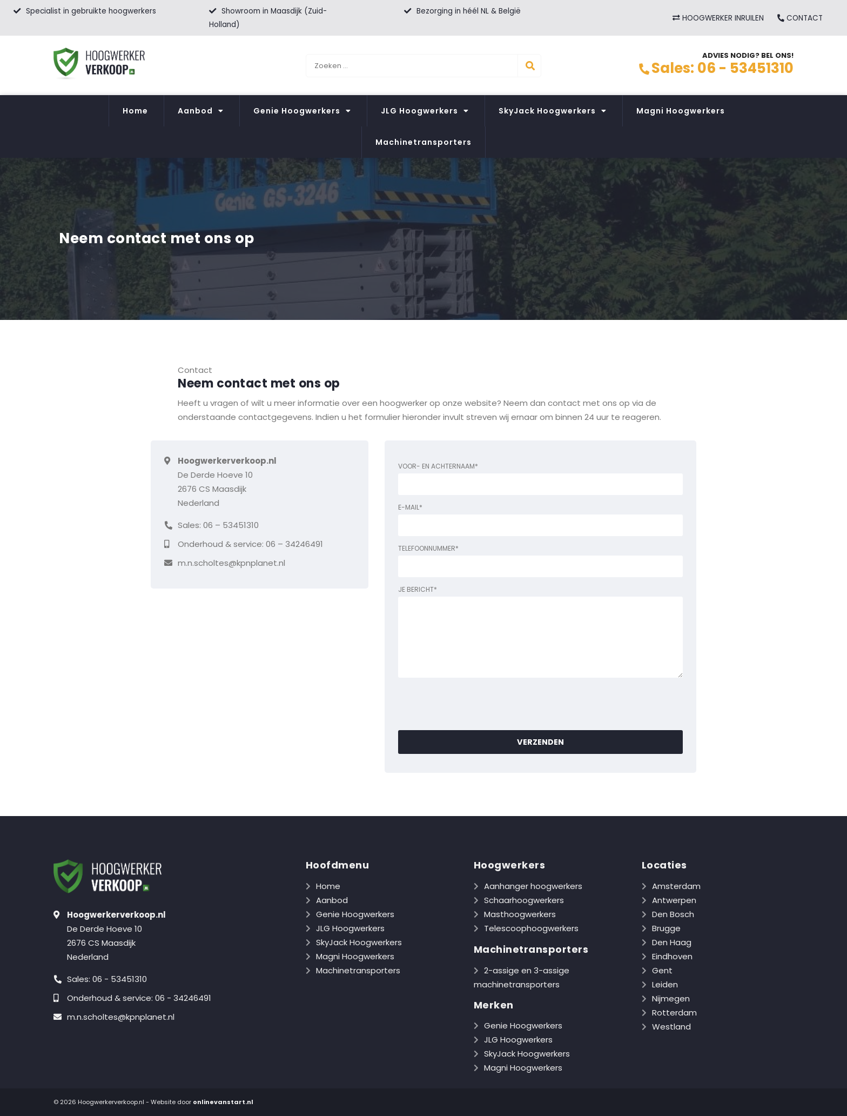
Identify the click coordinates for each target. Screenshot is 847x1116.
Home (135, 110)
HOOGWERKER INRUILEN (718, 18)
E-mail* (540, 519)
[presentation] (480, 704)
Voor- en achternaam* (540, 478)
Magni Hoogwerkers (680, 110)
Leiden (665, 984)
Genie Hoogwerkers (302, 110)
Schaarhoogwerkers (524, 900)
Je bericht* (540, 634)
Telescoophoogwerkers (531, 928)
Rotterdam (674, 1012)
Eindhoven (672, 956)
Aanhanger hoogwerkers (533, 886)
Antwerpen (674, 900)
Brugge (666, 928)
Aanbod (201, 110)
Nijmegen (671, 998)
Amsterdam (676, 886)
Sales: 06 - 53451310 (716, 68)
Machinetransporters (423, 142)
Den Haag (671, 942)
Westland (671, 1026)
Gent (662, 970)
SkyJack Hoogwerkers (553, 110)
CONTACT (800, 18)
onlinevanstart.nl (223, 1102)
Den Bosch (673, 914)
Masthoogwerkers (520, 914)
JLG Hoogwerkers (425, 110)
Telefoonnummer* (540, 560)
